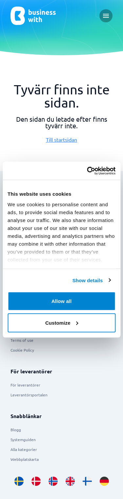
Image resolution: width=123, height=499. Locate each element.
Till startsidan (61, 139)
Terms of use (21, 340)
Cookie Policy (22, 350)
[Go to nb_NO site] (53, 481)
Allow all (61, 301)
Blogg (15, 429)
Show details (87, 280)
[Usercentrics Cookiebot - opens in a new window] (87, 170)
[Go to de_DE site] (104, 481)
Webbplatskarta (24, 459)
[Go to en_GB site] (70, 481)
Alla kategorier (23, 449)
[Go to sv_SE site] (19, 481)
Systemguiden (23, 439)
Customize (61, 322)
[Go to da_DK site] (36, 481)
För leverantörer (25, 384)
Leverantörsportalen (29, 394)
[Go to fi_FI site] (87, 481)
